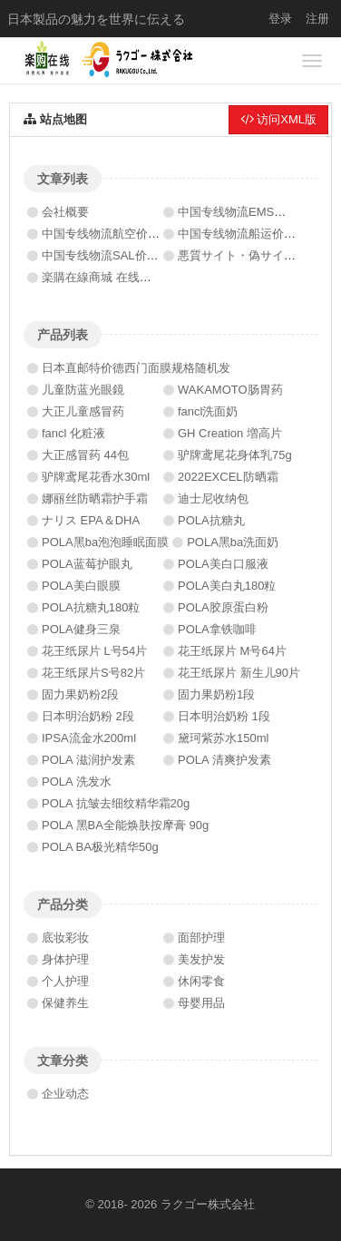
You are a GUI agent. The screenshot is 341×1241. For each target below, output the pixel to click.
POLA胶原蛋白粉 (223, 607)
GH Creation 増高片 (230, 433)
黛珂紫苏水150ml (223, 738)
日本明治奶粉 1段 (224, 716)
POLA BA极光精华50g (100, 847)
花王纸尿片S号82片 (93, 672)
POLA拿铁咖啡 (217, 629)
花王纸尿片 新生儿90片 (239, 672)
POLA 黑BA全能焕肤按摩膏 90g (125, 825)
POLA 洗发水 (77, 781)
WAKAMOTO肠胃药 (230, 389)
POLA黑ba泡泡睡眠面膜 (105, 542)
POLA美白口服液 (223, 564)
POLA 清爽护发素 (224, 760)
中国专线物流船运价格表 (242, 233)
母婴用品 (201, 1003)
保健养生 (65, 1003)
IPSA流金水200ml (89, 738)
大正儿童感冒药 (83, 411)
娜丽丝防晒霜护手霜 (95, 498)
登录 (280, 18)
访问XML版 (278, 119)
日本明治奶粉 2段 (88, 716)
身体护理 (65, 959)
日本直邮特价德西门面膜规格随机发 (136, 368)
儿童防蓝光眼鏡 (83, 389)
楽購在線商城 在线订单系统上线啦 (132, 277)
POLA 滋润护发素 (88, 760)
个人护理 (65, 981)
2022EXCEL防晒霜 (228, 477)
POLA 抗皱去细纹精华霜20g (116, 803)
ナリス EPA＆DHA (91, 520)
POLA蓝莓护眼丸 (87, 564)
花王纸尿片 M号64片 (232, 651)
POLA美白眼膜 (81, 585)
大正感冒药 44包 (85, 455)
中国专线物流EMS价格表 (243, 212)
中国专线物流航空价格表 (106, 233)
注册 (317, 18)
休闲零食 (201, 981)
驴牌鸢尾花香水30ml (96, 477)
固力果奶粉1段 (216, 694)
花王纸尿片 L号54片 (94, 651)
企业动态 (65, 1093)
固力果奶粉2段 (80, 694)
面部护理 (201, 937)
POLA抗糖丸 (211, 520)
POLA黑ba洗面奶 (232, 542)
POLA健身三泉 (81, 629)
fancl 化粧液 (73, 433)
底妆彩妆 (65, 937)
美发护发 (201, 959)
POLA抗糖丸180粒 (91, 607)
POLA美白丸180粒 (227, 585)
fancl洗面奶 (208, 411)
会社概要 (65, 212)
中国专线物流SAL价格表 (106, 255)
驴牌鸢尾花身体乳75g (235, 455)
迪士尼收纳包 (213, 498)
